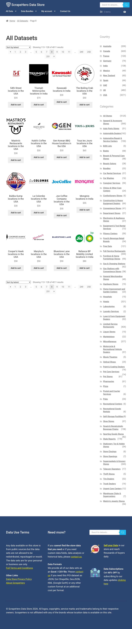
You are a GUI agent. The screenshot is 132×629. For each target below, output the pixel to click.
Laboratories (109, 306)
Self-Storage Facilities (113, 416)
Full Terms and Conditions (19, 568)
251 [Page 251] (48, 56)
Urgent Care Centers (112, 488)
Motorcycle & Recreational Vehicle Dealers (112, 349)
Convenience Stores (112, 208)
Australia (107, 46)
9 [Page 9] (57, 52)
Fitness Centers (110, 233)
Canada (106, 51)
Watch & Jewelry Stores (114, 501)
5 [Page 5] (36, 52)
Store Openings (110, 456)
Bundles (106, 168)
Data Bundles (27, 11)
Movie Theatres (110, 357)
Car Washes (108, 178)
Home (12, 21)
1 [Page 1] (15, 52)
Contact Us (65, 11)
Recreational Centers (112, 404)
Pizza (105, 386)
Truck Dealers (109, 484)
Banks (106, 151)
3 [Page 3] (25, 52)
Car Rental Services (112, 173)
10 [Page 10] (63, 52)
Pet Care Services (111, 371)
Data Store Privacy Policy (19, 579)
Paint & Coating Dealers (114, 367)
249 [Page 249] (81, 52)
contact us (76, 556)
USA (105, 95)
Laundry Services (111, 311)
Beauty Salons (109, 163)
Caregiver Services (111, 183)
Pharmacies (108, 381)
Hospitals (107, 297)
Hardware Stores (110, 284)
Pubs (105, 399)
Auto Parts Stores (111, 128)
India (105, 66)
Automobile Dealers (112, 133)
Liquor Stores (109, 332)
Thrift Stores (109, 474)
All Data (9, 11)
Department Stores (111, 213)
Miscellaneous (109, 341)
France (106, 56)
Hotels (106, 301)
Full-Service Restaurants (114, 251)
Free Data (107, 246)
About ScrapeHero (15, 583)
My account (46, 11)
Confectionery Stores (112, 195)
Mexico (106, 70)
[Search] (126, 4)
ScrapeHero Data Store (28, 5)
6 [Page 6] (41, 52)
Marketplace (108, 336)
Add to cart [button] (16, 104)
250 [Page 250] (89, 52)
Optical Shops (109, 362)
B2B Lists (107, 146)
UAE (105, 85)
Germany (107, 61)
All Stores (107, 116)
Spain (105, 80)
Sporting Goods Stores (113, 434)
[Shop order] (18, 47)
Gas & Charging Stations (114, 264)
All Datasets (22, 21)
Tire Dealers (108, 479)
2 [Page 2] (20, 52)
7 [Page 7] (46, 52)
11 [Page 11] (69, 52)
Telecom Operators (112, 469)
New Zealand (109, 75)
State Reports (109, 439)
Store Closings (109, 451)
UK (104, 90)
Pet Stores (108, 376)
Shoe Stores (108, 421)
